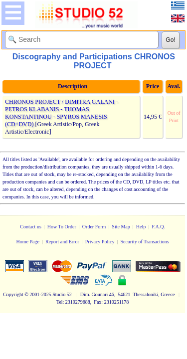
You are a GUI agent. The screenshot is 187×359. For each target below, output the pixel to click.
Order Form (94, 226)
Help (141, 226)
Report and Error (62, 241)
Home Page (27, 241)
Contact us (30, 226)
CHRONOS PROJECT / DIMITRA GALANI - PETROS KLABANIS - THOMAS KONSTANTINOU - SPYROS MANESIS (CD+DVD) (61, 113)
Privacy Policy (100, 241)
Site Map (121, 226)
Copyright (13, 294)
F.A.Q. (158, 226)
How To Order (61, 226)
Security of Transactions (144, 241)
